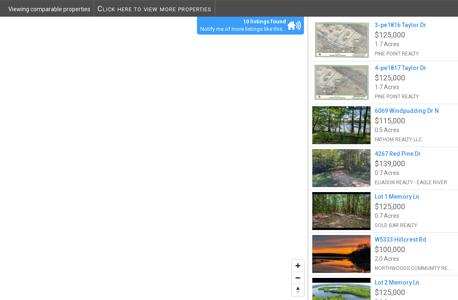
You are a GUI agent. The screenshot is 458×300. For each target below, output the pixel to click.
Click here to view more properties (154, 8)
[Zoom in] (298, 266)
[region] (154, 158)
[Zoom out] (298, 278)
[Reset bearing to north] (298, 290)
